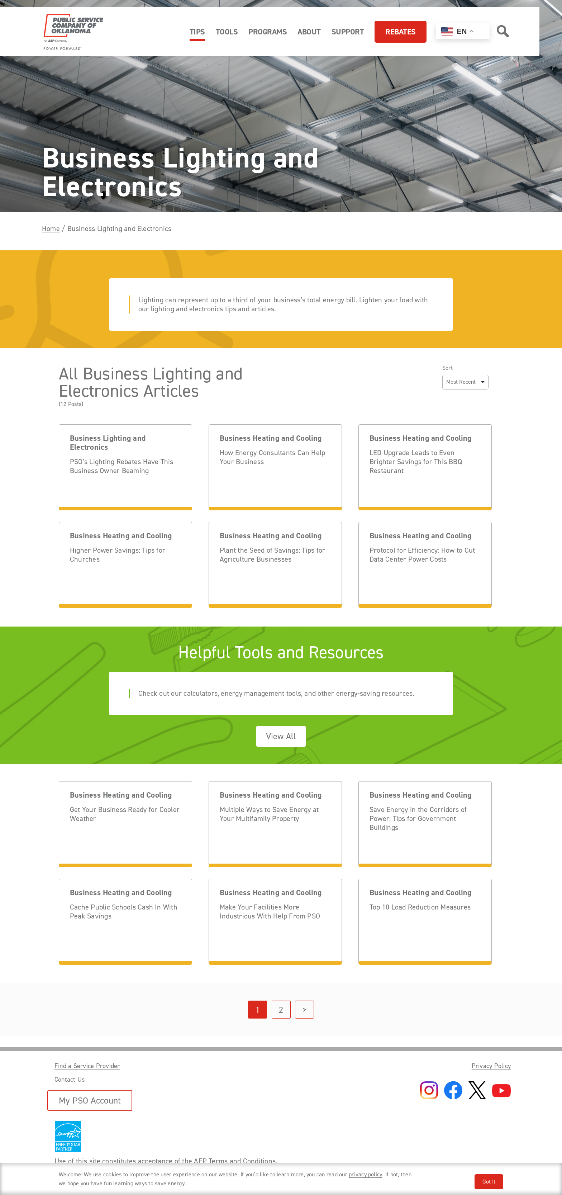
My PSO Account (90, 1100)
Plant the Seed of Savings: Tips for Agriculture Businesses (272, 555)
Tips (197, 32)
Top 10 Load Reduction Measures (420, 907)
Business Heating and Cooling (271, 438)
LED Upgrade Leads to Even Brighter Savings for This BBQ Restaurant (416, 461)
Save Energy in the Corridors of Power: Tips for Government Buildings (418, 818)
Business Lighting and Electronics (108, 443)
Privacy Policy (491, 1066)
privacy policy (365, 1174)
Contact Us (69, 1079)
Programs (267, 32)
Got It (488, 1181)
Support (348, 32)
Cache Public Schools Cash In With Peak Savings (123, 912)
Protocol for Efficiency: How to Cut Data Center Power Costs (422, 555)
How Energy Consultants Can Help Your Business (272, 457)
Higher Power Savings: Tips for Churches (117, 555)
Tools (227, 32)
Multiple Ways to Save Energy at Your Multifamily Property (269, 814)
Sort (447, 368)
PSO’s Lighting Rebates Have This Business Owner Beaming (121, 466)
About (309, 32)
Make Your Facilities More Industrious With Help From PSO (270, 912)
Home (51, 228)
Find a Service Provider (87, 1066)
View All (281, 736)
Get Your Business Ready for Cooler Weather (125, 814)
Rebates (400, 32)
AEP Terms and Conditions (235, 1161)
